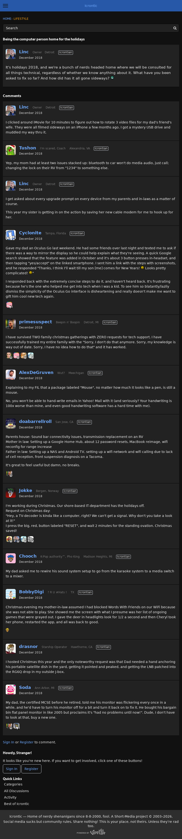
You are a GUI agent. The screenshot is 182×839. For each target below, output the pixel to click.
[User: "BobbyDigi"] (11, 594)
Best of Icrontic (16, 804)
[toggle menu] (5, 5)
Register (27, 742)
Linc (24, 51)
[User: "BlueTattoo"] (16, 726)
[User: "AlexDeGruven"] (11, 375)
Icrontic (91, 6)
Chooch (28, 556)
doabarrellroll (35, 421)
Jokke (25, 490)
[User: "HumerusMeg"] (9, 355)
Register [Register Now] (31, 769)
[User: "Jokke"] (11, 493)
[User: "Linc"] (11, 54)
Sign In (8, 742)
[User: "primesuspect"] (11, 324)
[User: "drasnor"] (11, 649)
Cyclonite (30, 232)
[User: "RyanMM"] (23, 355)
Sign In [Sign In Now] (11, 769)
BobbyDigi (31, 591)
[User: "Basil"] (31, 539)
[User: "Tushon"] (11, 150)
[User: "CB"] (9, 539)
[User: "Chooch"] (11, 558)
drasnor (28, 646)
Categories (13, 784)
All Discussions (16, 791)
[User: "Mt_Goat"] (31, 355)
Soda (25, 687)
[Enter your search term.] (91, 28)
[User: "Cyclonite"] (11, 235)
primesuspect (35, 321)
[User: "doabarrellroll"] (11, 424)
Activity (10, 797)
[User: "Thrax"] (9, 305)
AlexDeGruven (36, 372)
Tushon (27, 147)
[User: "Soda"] (11, 690)
